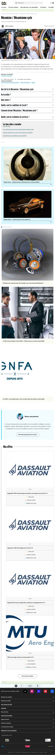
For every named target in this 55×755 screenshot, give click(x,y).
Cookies (45, 752)
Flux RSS (13, 752)
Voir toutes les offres (27, 676)
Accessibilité (34, 752)
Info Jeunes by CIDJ (6, 704)
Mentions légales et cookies (26, 752)
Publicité (9, 752)
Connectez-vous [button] (7, 735)
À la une (3, 7)
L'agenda (3, 708)
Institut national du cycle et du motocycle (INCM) (18, 132)
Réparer (33, 82)
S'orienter (43, 7)
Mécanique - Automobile (7, 75)
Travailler (51, 7)
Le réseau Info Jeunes (7, 727)
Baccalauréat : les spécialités (29, 7)
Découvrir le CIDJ (6, 700)
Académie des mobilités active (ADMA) (14, 135)
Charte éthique (18, 752)
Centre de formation (6, 715)
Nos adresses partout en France (27, 434)
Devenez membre (6, 723)
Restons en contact (6, 697)
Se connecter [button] (50, 3)
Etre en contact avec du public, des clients (10, 82)
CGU (37, 752)
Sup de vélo (6, 126)
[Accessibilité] (16, 686)
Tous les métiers (13, 7)
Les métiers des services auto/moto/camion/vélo (18, 129)
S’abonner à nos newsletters (9, 730)
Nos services (4, 712)
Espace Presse (5, 719)
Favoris (30, 686)
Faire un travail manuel (25, 82)
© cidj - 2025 (41, 752)
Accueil (3, 13)
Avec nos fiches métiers (12, 13)
